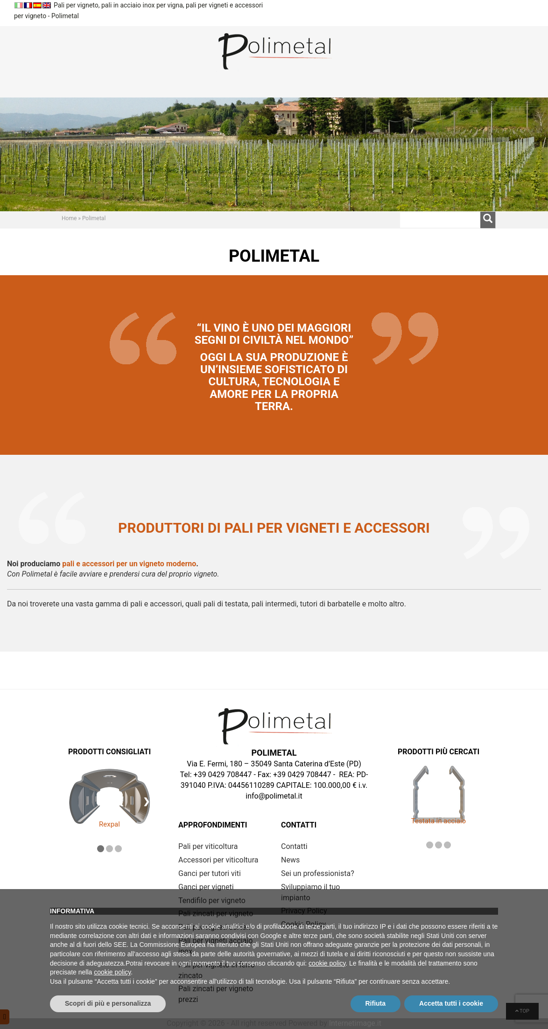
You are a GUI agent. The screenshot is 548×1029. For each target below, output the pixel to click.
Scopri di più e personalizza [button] (108, 1003)
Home (69, 218)
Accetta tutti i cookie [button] (451, 1003)
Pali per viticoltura (208, 846)
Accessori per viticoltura (218, 859)
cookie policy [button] (327, 963)
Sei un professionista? (317, 873)
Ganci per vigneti (206, 887)
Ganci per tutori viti (209, 873)
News (290, 859)
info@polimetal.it (274, 796)
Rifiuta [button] (375, 1003)
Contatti (294, 846)
